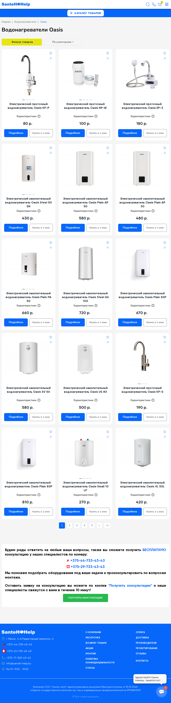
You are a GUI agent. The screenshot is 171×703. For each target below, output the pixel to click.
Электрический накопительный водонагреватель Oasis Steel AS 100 (85, 297)
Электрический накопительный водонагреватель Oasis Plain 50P (142, 295)
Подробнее (16, 133)
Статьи (90, 667)
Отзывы (141, 653)
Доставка (142, 637)
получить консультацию (85, 597)
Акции (89, 648)
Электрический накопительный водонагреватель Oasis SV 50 (28, 390)
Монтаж (91, 653)
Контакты (142, 660)
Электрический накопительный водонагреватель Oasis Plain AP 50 (85, 202)
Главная (6, 21)
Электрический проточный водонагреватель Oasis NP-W (85, 106)
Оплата (140, 632)
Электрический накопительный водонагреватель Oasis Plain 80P (28, 484)
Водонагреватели (25, 21)
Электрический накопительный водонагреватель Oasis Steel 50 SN (28, 202)
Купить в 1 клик (41, 133)
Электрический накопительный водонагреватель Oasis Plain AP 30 (142, 202)
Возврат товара (96, 642)
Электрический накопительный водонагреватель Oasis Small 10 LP (85, 486)
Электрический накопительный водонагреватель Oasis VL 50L (142, 484)
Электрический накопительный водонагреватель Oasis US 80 (85, 390)
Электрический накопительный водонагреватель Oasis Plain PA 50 (28, 297)
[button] (23, 100)
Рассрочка (93, 637)
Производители (146, 642)
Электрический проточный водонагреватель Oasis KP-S (142, 390)
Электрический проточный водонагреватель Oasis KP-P (28, 106)
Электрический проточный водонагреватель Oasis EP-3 (142, 106)
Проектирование (147, 648)
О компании (93, 632)
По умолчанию (61, 42)
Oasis (43, 21)
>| (107, 525)
